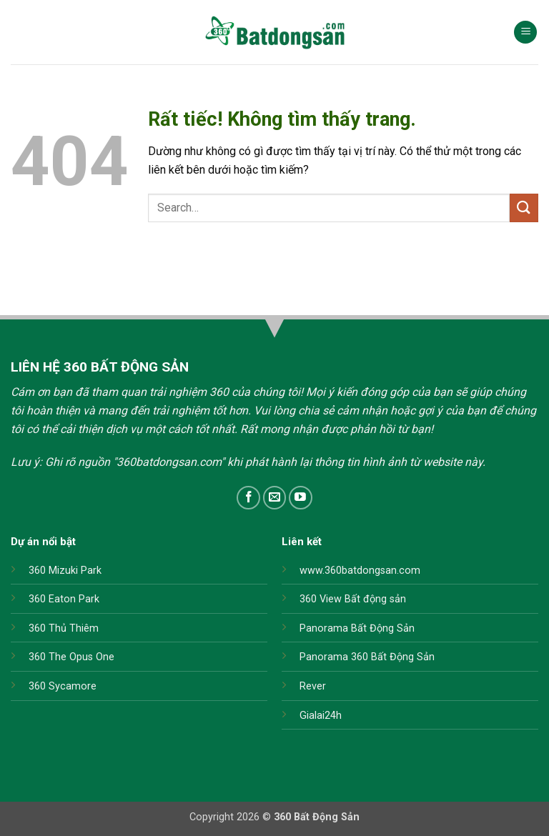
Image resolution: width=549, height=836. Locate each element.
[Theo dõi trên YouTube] (300, 497)
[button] (525, 32)
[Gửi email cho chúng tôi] (275, 497)
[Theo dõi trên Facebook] (248, 497)
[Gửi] (524, 208)
